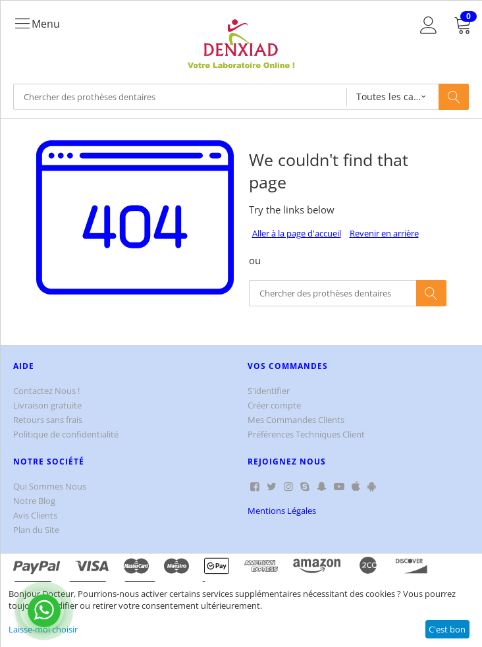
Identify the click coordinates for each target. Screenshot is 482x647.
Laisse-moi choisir (43, 629)
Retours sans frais (47, 420)
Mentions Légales (282, 511)
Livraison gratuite (47, 405)
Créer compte (274, 405)
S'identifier (269, 391)
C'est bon (447, 629)
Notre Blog (34, 501)
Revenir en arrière (384, 233)
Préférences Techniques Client (306, 434)
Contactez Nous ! (46, 391)
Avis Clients (35, 515)
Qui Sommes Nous (49, 486)
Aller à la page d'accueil (296, 233)
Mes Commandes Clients (296, 420)
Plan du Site (36, 530)
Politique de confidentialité (66, 434)
